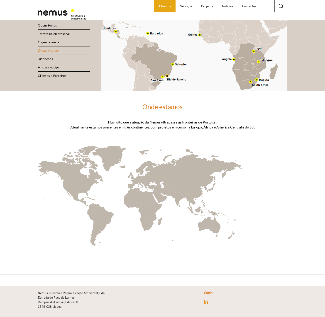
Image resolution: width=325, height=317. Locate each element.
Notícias (227, 6)
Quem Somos (47, 25)
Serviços (186, 6)
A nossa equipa (48, 67)
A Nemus (164, 6)
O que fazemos (48, 42)
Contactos (249, 6)
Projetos (207, 6)
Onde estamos (48, 50)
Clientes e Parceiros (52, 75)
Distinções (45, 59)
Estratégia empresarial (54, 34)
